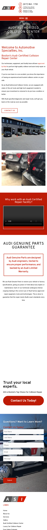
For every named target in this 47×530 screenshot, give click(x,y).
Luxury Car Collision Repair (12, 526)
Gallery (5, 520)
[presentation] (19, 471)
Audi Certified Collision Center (13, 523)
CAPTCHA (7, 464)
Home (5, 510)
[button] (23, 18)
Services (6, 517)
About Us (6, 514)
